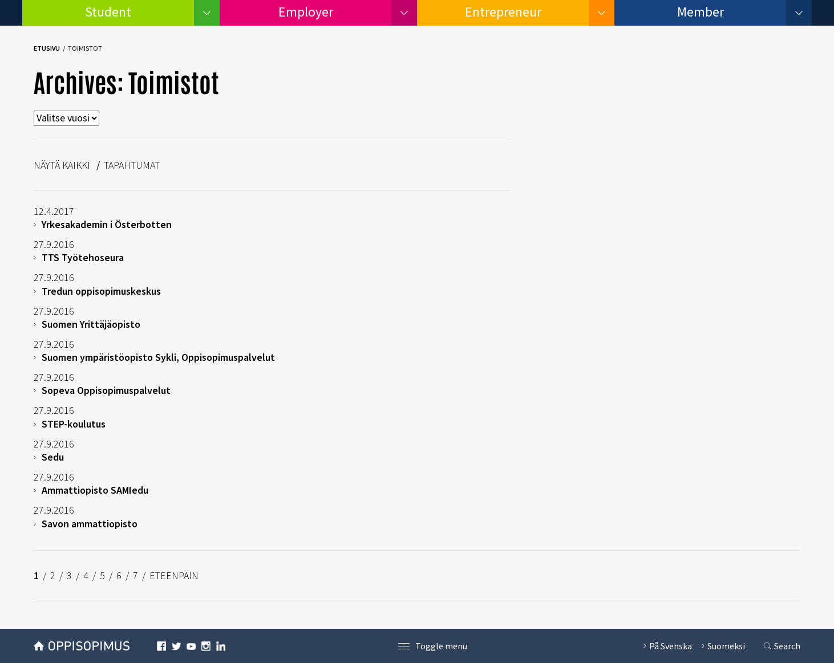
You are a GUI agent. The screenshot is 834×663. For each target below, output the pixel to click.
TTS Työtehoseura (83, 257)
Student (108, 12)
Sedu (53, 456)
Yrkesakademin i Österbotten (107, 224)
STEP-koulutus (74, 423)
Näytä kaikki (62, 165)
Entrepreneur (503, 12)
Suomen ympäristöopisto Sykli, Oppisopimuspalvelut (158, 357)
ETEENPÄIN (174, 575)
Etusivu (47, 48)
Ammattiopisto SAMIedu (95, 490)
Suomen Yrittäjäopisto (91, 324)
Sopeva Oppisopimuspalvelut (106, 390)
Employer (305, 12)
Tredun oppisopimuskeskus (101, 291)
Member (700, 12)
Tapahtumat (132, 165)
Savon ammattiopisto (89, 523)
